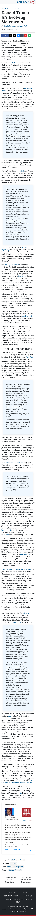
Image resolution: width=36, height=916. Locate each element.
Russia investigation (15, 867)
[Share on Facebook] (5, 35)
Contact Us (27, 896)
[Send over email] (29, 35)
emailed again (27, 316)
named (6, 535)
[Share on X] (10, 35)
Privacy (24, 892)
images (18, 63)
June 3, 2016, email (12, 265)
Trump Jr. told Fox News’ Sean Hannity (16, 569)
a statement (27, 109)
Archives (12, 892)
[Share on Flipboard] (25, 35)
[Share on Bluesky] (18, 35)
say (9, 716)
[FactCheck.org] (25, 2)
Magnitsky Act (25, 554)
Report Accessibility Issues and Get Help (18, 901)
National (13, 863)
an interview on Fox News (13, 463)
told (20, 793)
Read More (16, 849)
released (26, 613)
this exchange (16, 622)
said (12, 732)
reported (20, 171)
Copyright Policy (11, 896)
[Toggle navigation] (2, 2)
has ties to (22, 276)
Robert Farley (23, 26)
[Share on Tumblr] (22, 35)
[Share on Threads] (14, 35)
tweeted (12, 63)
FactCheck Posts (10, 8)
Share (7, 849)
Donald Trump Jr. (15, 870)
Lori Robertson (9, 26)
